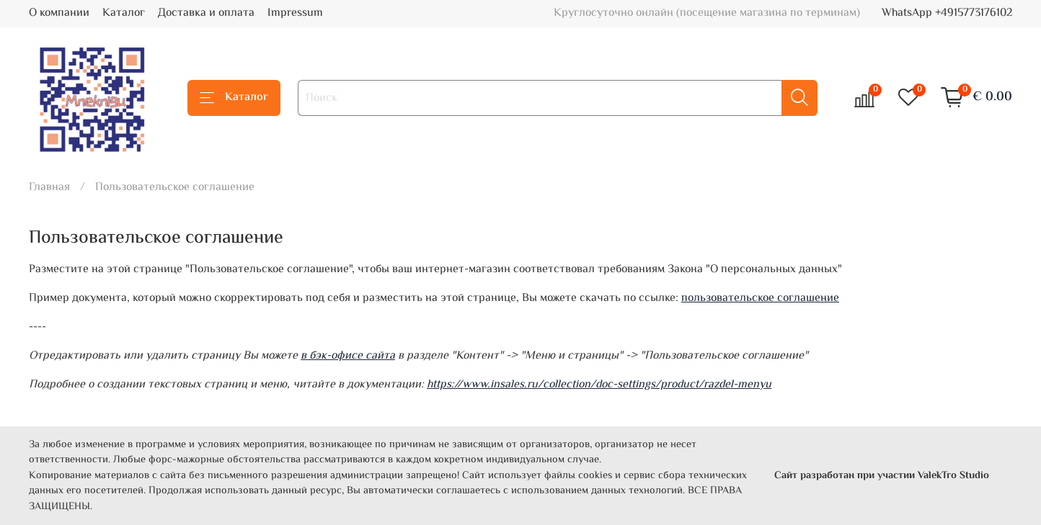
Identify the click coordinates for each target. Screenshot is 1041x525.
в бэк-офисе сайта (348, 356)
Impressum (295, 13)
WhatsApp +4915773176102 (947, 13)
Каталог (123, 13)
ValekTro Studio (953, 475)
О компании (59, 13)
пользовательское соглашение (760, 299)
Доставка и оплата (206, 13)
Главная (49, 188)
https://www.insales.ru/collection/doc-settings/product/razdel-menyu (599, 385)
